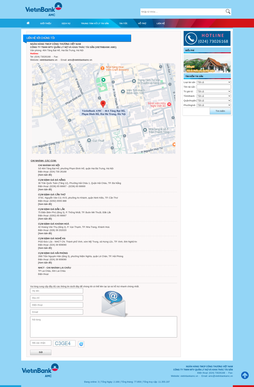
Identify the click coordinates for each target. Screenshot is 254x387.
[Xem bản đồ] (45, 174)
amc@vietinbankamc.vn (80, 60)
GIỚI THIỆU (45, 23)
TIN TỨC (123, 23)
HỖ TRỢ (142, 23)
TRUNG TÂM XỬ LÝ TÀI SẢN (95, 23)
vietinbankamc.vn (48, 60)
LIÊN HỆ (161, 23)
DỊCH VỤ (66, 23)
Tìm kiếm (220, 111)
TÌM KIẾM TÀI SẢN (194, 76)
